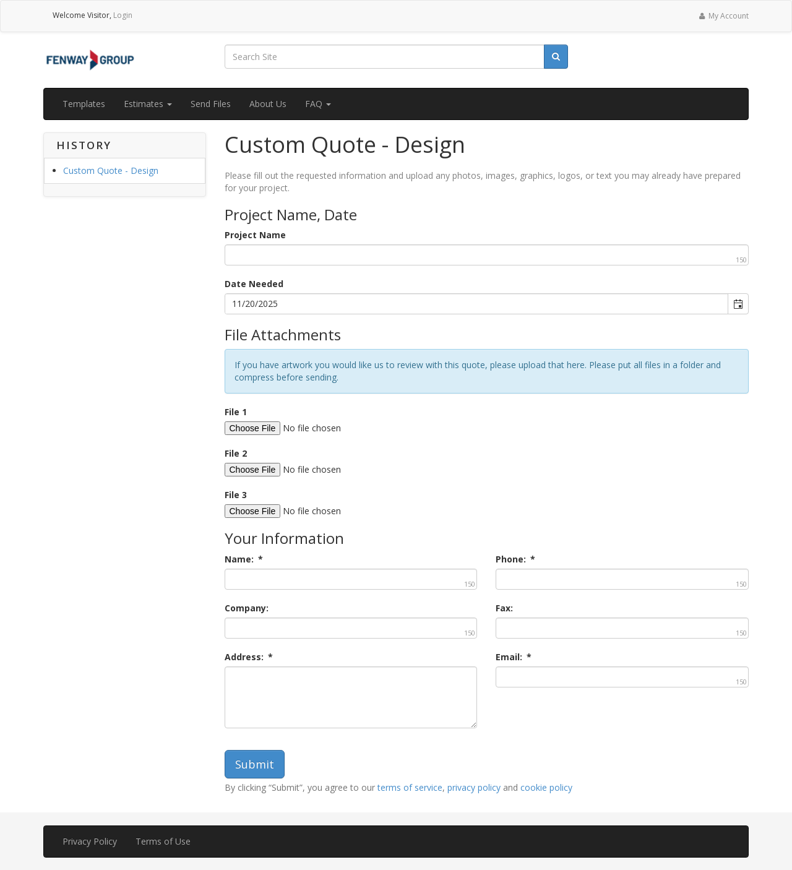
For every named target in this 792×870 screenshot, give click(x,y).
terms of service (409, 787)
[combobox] (477, 304)
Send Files (211, 104)
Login (122, 15)
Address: (249, 657)
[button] (738, 304)
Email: (514, 657)
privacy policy (474, 787)
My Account (723, 16)
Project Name (255, 235)
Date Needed (254, 284)
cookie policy (546, 787)
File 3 (236, 495)
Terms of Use (163, 841)
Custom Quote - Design (110, 170)
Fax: (504, 608)
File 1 (236, 412)
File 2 (236, 453)
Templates (83, 104)
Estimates (148, 104)
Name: (244, 559)
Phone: (515, 559)
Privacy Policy (89, 841)
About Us (267, 104)
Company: (247, 608)
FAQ (318, 104)
